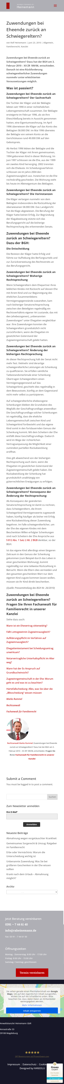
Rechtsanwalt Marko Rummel (20, 743)
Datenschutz (30, 1064)
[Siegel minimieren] (61, 1065)
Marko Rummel (14, 699)
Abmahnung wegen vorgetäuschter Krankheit (31, 838)
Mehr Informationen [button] (32, 1005)
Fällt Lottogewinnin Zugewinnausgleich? (28, 631)
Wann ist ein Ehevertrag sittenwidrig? (26, 625)
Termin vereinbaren (32, 972)
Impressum (13, 1064)
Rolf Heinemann (18, 42)
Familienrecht (13, 46)
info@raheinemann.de (20, 930)
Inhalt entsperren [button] (32, 1011)
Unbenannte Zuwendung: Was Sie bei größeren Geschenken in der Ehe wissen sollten (28, 865)
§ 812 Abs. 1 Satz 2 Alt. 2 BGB (22, 540)
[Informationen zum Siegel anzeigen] (55, 1081)
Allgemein (48, 42)
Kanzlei (24, 46)
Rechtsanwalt (13, 705)
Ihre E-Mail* (11, 812)
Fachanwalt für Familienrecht (21, 711)
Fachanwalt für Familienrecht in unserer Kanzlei (31, 609)
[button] (55, 7)
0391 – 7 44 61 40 (16, 924)
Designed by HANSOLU (32, 1068)
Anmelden (31, 824)
